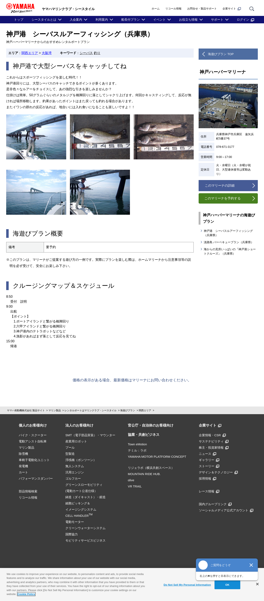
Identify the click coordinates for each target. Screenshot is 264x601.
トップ (18, 19)
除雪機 (23, 453)
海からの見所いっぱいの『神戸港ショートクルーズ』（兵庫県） (230, 251)
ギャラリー (209, 460)
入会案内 (76, 19)
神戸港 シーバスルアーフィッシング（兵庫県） (228, 233)
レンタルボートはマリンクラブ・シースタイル (91, 410)
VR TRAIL (135, 486)
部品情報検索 (28, 491)
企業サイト (232, 8)
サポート (217, 19)
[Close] (257, 584)
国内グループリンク (215, 504)
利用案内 (101, 19)
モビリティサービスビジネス (85, 540)
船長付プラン (130, 19)
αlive (131, 480)
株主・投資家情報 (214, 447)
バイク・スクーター (33, 435)
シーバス (86, 53)
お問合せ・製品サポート (202, 8)
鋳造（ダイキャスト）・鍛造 (85, 497)
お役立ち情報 (188, 19)
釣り (97, 53)
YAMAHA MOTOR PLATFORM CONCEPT (157, 456)
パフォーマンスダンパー (36, 478)
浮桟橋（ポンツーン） (80, 460)
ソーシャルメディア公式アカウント (226, 510)
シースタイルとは (44, 19)
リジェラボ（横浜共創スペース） (151, 467)
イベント (159, 19)
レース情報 (209, 491)
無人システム (74, 466)
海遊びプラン (127, 410)
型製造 (70, 453)
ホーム (156, 8)
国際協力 (71, 534)
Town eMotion (137, 444)
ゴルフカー (73, 478)
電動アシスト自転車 (33, 441)
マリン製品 (54, 410)
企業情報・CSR (212, 435)
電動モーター (74, 522)
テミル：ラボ (137, 450)
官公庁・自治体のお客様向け (150, 425)
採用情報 (207, 478)
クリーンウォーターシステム (85, 528)
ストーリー (209, 466)
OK (227, 584)
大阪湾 (47, 53)
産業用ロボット (76, 441)
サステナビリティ (214, 441)
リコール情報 (173, 8)
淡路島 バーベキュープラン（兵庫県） (229, 242)
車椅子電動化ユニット (34, 460)
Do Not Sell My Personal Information (187, 584)
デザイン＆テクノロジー (218, 472)
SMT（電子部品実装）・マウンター (90, 435)
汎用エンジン (74, 472)
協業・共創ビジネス (143, 435)
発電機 (23, 466)
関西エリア (29, 53)
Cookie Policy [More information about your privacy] (26, 594)
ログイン (245, 19)
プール (70, 447)
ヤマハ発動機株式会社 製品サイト (26, 410)
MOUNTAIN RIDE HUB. (144, 474)
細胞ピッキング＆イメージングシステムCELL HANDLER (80, 509)
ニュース (207, 453)
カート (23, 472)
